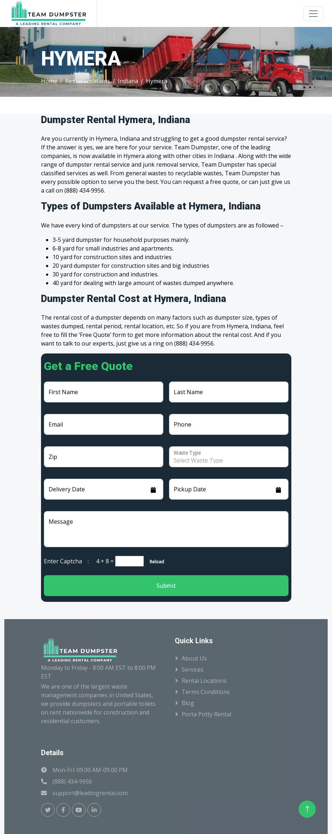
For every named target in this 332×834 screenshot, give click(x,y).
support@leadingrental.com (90, 793)
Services (193, 669)
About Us (194, 658)
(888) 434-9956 (72, 781)
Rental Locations (87, 81)
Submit (166, 586)
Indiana (128, 81)
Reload (154, 562)
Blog (188, 703)
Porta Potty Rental (206, 714)
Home (49, 81)
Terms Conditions (206, 692)
